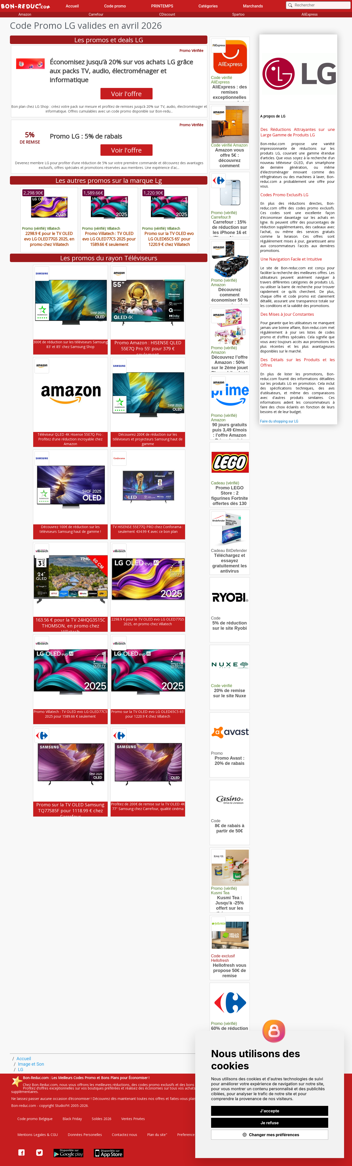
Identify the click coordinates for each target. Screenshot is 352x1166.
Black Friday (72, 1118)
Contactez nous (124, 1134)
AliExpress (309, 14)
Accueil (72, 6)
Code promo (115, 6)
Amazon (24, 14)
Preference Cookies (193, 1134)
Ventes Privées (133, 1118)
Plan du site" (157, 1134)
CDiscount (167, 14)
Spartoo (238, 14)
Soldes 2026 (101, 1118)
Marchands (253, 6)
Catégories (208, 6)
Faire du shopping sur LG (279, 421)
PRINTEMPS (162, 6)
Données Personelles (85, 1134)
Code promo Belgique (35, 1118)
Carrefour (96, 14)
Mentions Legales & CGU (37, 1134)
